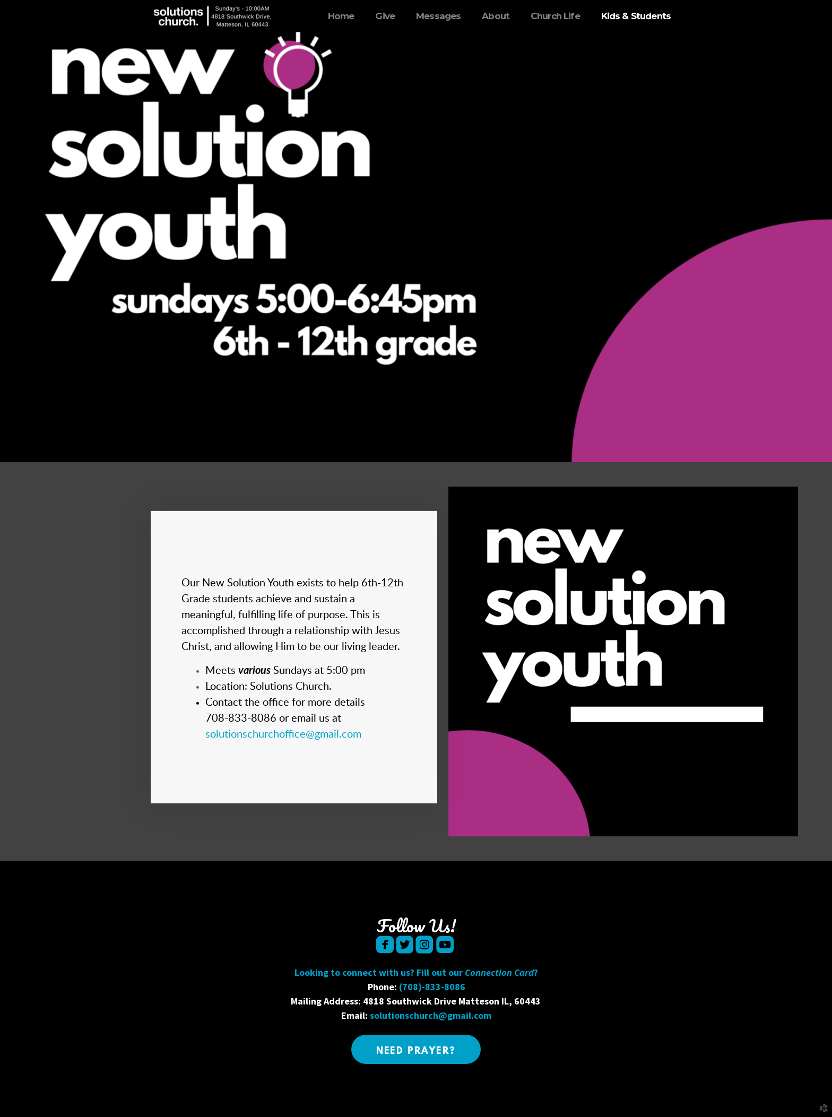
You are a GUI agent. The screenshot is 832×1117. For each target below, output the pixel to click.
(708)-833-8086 (432, 987)
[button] (416, 1049)
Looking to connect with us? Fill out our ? (416, 972)
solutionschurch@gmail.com (430, 1015)
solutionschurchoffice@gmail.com (283, 734)
